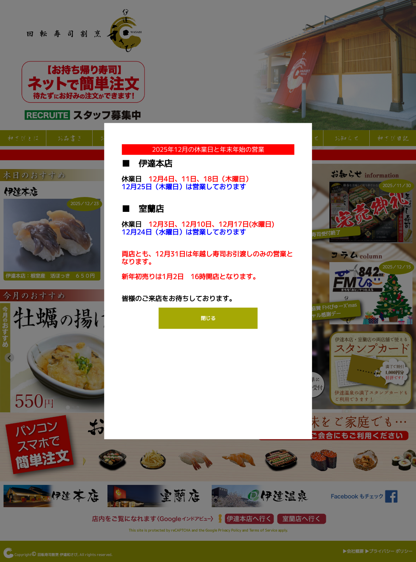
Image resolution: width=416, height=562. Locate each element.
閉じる (208, 317)
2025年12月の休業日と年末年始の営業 (208, 149)
